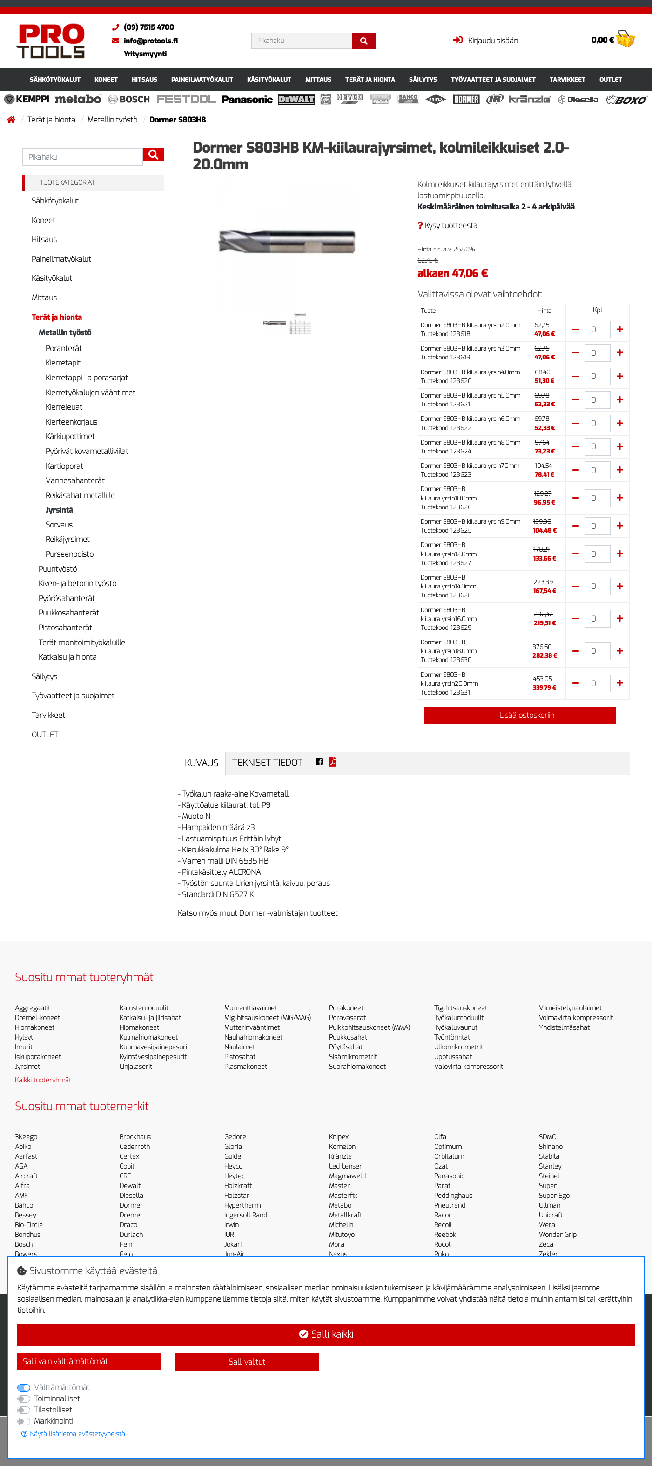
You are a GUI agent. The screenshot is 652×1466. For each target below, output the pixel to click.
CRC (125, 1176)
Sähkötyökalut (55, 80)
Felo (126, 1254)
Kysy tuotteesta (447, 225)
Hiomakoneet (34, 1027)
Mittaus (318, 80)
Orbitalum (449, 1156)
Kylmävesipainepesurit (153, 1057)
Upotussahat (453, 1057)
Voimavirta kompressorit (576, 1017)
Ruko (441, 1254)
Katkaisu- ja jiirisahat (150, 1017)
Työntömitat (452, 1037)
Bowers (26, 1254)
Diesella (131, 1195)
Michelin (341, 1225)
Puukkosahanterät (69, 613)
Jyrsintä (59, 510)
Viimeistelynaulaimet (570, 1008)
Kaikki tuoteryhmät (43, 1080)
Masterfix (343, 1195)
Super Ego (554, 1195)
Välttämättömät (62, 1387)
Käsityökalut (269, 80)
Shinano (551, 1146)
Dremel (131, 1215)
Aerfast (26, 1156)
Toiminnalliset (57, 1399)
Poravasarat (347, 1017)
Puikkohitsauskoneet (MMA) (369, 1027)
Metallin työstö (113, 120)
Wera (547, 1225)
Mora (336, 1244)
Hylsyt (24, 1037)
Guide (232, 1156)
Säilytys (423, 80)
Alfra (22, 1186)
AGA (21, 1166)
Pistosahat (239, 1057)
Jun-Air (234, 1254)
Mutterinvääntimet (252, 1027)
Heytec (234, 1176)
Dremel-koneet (37, 1017)
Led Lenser (345, 1166)
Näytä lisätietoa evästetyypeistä (73, 1434)
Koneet (106, 80)
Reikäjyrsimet (68, 539)
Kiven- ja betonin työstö (77, 583)
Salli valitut (247, 1362)
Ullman (549, 1205)
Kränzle (340, 1156)
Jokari (233, 1244)
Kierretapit (63, 363)
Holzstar (236, 1195)
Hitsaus (144, 80)
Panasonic (449, 1176)
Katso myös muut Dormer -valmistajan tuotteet (258, 913)
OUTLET (610, 80)
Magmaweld (347, 1176)
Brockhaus (135, 1137)
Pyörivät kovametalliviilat (87, 451)
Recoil (443, 1225)
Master (339, 1186)
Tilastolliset (53, 1410)
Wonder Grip (558, 1234)
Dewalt (130, 1186)
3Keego (26, 1137)
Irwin (231, 1225)
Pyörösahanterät (67, 598)
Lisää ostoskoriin (520, 715)
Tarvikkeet (567, 80)
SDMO (547, 1137)
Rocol (442, 1244)
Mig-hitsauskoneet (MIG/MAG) (267, 1017)
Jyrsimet (27, 1066)
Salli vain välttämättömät (65, 1361)
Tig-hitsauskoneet (460, 1008)
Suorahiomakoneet (357, 1066)
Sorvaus (59, 525)
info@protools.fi (143, 41)
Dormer (131, 1205)
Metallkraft (345, 1215)
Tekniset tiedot (267, 763)
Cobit (127, 1166)
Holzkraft (238, 1186)
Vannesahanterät (75, 481)
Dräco (128, 1225)
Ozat (441, 1166)
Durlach (131, 1234)
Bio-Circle (29, 1225)
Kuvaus (201, 763)
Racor (442, 1215)
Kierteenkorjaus (71, 422)
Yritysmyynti (145, 54)
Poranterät (64, 348)
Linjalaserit (136, 1066)
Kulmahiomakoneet (149, 1037)
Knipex (339, 1137)
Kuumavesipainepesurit (154, 1047)
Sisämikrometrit (353, 1057)
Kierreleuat (64, 407)
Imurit (24, 1047)
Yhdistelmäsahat (564, 1027)
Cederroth (135, 1146)
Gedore (235, 1137)
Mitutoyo (342, 1234)
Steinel (549, 1176)
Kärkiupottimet (70, 436)
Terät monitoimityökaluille (82, 643)
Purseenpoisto (70, 554)
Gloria (233, 1146)
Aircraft (26, 1176)
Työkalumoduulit (459, 1017)
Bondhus (27, 1234)
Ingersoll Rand (245, 1215)
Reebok (445, 1234)
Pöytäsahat (346, 1047)
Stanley (550, 1166)
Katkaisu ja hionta (68, 657)
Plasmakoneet (245, 1066)
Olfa (440, 1137)
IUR (229, 1234)
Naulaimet (239, 1047)
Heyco (233, 1166)
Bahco (24, 1205)
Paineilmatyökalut (202, 80)
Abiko (23, 1146)
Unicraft (551, 1215)
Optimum (448, 1146)
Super (548, 1186)
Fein (126, 1244)
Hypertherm (242, 1205)
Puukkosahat (348, 1037)
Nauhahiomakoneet (253, 1037)
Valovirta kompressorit (468, 1066)
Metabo (340, 1205)
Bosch (24, 1244)
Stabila (549, 1156)
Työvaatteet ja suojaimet (493, 80)
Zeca (546, 1244)
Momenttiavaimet (250, 1008)
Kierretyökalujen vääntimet (90, 393)
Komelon (342, 1146)
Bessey (25, 1215)
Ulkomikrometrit (458, 1047)
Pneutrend (449, 1205)
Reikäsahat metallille (80, 495)
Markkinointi (53, 1421)
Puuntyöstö (58, 569)
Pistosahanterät (65, 628)
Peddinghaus (453, 1195)
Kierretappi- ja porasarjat (87, 378)
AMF (21, 1195)
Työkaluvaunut (455, 1027)
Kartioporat (64, 466)
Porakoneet (346, 1008)
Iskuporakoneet (38, 1057)
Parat (442, 1186)
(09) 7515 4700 (141, 27)
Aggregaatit (32, 1008)
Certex (129, 1156)
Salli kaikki (326, 1334)
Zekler (548, 1254)
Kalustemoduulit (144, 1008)
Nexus (338, 1254)
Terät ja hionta (370, 80)
